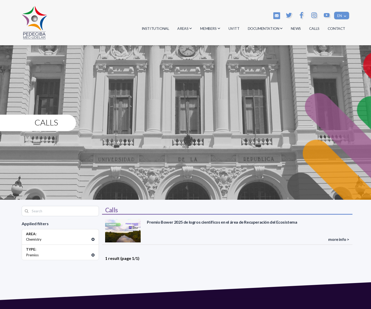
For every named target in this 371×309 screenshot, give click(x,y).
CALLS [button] (314, 28)
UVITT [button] (234, 28)
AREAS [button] (184, 28)
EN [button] (340, 15)
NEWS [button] (296, 28)
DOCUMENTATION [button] (265, 28)
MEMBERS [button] (210, 28)
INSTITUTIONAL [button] (155, 28)
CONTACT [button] (336, 28)
